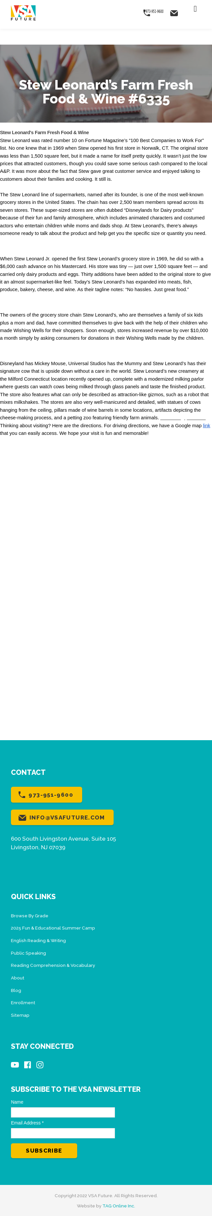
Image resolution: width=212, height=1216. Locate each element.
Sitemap (20, 1015)
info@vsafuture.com (67, 817)
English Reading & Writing (38, 940)
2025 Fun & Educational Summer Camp (53, 928)
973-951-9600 (50, 794)
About (17, 977)
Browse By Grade (29, 915)
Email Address (27, 1122)
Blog (16, 990)
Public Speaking (28, 953)
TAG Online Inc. (118, 1205)
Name (17, 1102)
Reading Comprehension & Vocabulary (53, 965)
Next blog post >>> (183, 418)
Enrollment (23, 1002)
